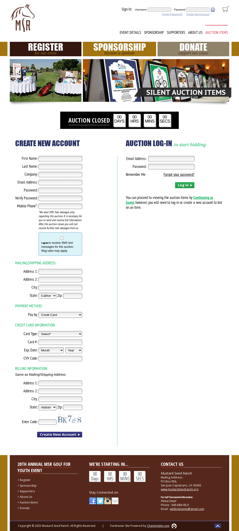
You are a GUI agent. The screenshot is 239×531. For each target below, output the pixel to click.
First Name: (30, 158)
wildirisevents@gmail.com (187, 509)
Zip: (59, 295)
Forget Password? (172, 14)
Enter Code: (30, 421)
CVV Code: (31, 358)
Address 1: (30, 271)
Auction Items (216, 32)
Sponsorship (154, 32)
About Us (195, 32)
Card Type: (31, 333)
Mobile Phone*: (27, 206)
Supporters (176, 32)
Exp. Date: (31, 350)
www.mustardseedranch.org (179, 489)
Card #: (33, 341)
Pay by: (33, 314)
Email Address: (28, 182)
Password (179, 9)
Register (45, 48)
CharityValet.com (158, 526)
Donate (193, 48)
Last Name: (30, 166)
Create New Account (198, 14)
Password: (31, 190)
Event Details (130, 32)
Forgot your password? (179, 174)
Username (141, 9)
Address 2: (30, 279)
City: (35, 287)
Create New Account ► (60, 434)
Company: (31, 174)
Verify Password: (26, 198)
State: (34, 295)
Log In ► (185, 185)
